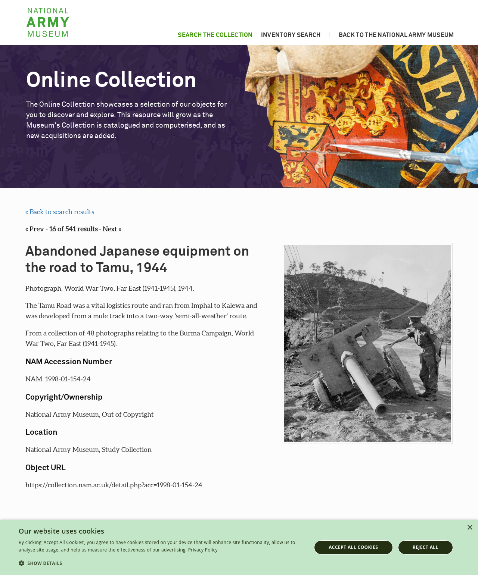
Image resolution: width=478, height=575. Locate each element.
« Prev (34, 229)
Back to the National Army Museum (396, 35)
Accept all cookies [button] (353, 547)
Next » (112, 229)
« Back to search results (59, 212)
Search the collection (215, 35)
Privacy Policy (203, 550)
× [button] (469, 528)
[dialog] (239, 547)
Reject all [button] (425, 547)
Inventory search (291, 35)
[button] (161, 563)
